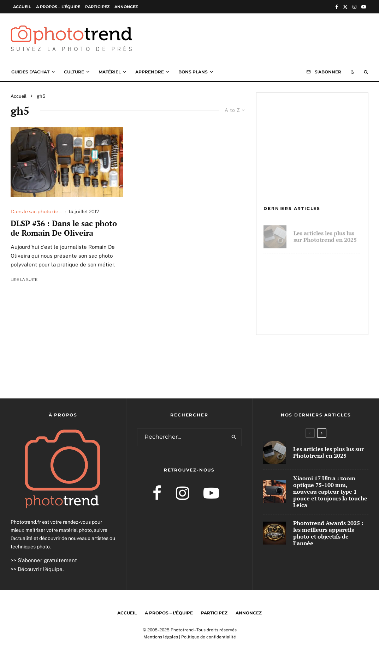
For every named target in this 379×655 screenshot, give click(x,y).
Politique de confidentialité (208, 637)
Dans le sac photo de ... (37, 211)
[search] (233, 437)
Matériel (110, 71)
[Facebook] (336, 7)
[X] (345, 7)
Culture (74, 71)
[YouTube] (363, 7)
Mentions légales (160, 637)
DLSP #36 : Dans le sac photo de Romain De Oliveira (64, 228)
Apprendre (149, 71)
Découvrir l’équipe (40, 569)
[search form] (182, 437)
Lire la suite (24, 279)
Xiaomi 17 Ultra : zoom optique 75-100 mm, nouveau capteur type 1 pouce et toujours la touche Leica (325, 273)
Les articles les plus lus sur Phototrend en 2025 (325, 233)
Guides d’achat (30, 71)
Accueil (22, 6)
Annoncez (126, 6)
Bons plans (193, 71)
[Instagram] (354, 7)
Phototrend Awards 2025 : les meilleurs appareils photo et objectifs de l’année (327, 314)
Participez (97, 6)
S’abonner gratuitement (47, 560)
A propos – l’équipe (58, 6)
